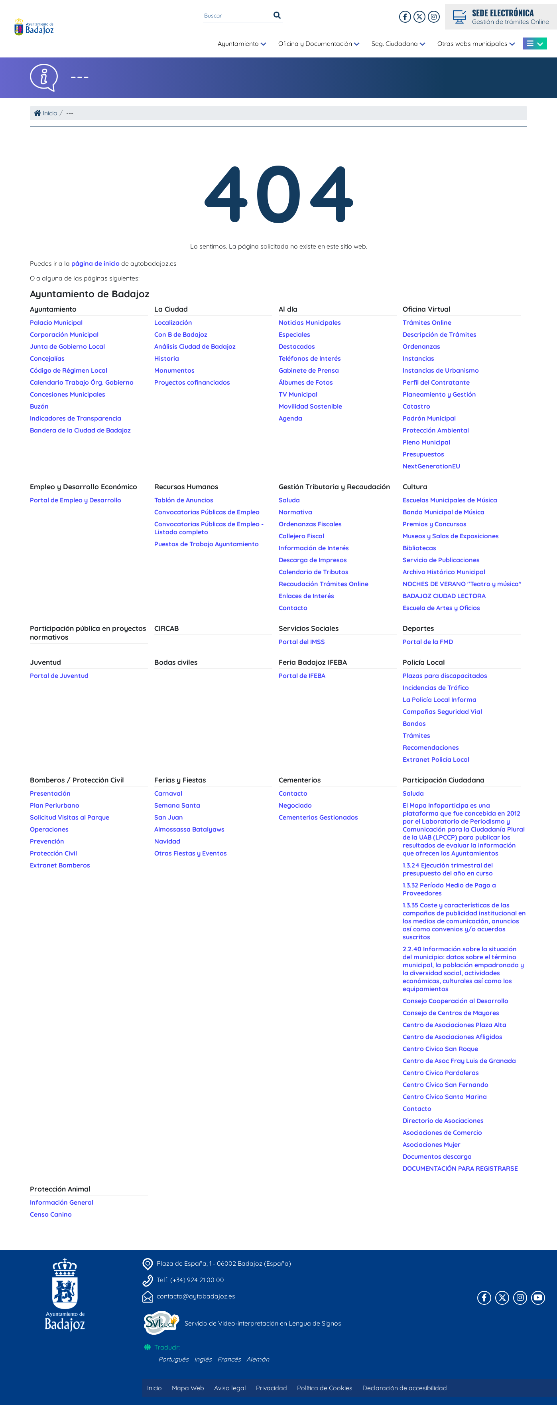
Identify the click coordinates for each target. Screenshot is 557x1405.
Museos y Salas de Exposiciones (451, 536)
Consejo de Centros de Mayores (451, 1013)
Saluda (289, 500)
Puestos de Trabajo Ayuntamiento (206, 544)
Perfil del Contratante (436, 382)
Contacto (293, 608)
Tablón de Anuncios (183, 500)
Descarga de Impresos (313, 560)
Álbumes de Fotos (306, 382)
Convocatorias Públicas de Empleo (207, 512)
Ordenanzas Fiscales (310, 524)
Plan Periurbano (54, 805)
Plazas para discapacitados (445, 676)
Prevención (47, 841)
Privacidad (271, 1388)
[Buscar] (277, 15)
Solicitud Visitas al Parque (69, 817)
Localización (173, 322)
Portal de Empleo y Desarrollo (75, 500)
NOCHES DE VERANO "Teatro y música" (462, 584)
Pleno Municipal (426, 442)
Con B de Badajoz (180, 334)
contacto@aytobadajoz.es (196, 1296)
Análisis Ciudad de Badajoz (195, 346)
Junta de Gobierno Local (67, 346)
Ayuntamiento (242, 43)
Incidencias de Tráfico (436, 688)
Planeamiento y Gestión (439, 394)
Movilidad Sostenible (310, 406)
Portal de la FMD (428, 642)
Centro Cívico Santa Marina (445, 1097)
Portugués (173, 1359)
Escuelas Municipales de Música (450, 500)
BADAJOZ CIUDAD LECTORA (444, 596)
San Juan (168, 817)
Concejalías (47, 358)
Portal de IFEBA (302, 676)
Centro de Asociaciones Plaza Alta (454, 1025)
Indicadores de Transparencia (75, 418)
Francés (229, 1359)
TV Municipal (298, 394)
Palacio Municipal (56, 322)
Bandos (414, 723)
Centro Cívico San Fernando (445, 1085)
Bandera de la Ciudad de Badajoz (80, 430)
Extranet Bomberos (60, 865)
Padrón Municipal (429, 418)
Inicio (45, 113)
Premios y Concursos (434, 524)
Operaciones (49, 829)
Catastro (416, 406)
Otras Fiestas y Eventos (190, 853)
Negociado (295, 805)
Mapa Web (188, 1388)
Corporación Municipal (64, 334)
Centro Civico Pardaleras (441, 1073)
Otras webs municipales (476, 43)
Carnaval (168, 793)
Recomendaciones (431, 747)
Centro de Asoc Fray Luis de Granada (459, 1061)
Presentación (50, 793)
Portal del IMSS (302, 642)
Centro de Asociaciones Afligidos (452, 1037)
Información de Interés (314, 548)
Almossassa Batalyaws (189, 829)
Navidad (167, 841)
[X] (419, 17)
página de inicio (95, 263)
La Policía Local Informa (439, 699)
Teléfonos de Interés (310, 358)
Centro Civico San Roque (440, 1049)
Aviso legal (230, 1388)
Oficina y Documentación (319, 43)
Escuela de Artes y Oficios (441, 608)
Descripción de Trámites (439, 334)
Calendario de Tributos (313, 572)
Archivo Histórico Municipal (444, 572)
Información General (61, 1202)
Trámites (416, 735)
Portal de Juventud (59, 676)
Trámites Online (427, 322)
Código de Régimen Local (68, 370)
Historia (166, 358)
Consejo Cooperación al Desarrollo (455, 1001)
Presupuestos (423, 454)
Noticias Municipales (310, 322)
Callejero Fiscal (301, 536)
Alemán (257, 1359)
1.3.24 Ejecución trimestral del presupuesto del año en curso (448, 869)
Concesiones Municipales (67, 394)
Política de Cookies (324, 1388)
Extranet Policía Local (436, 759)
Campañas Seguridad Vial (442, 711)
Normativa (295, 512)
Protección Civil (53, 853)
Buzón (39, 406)
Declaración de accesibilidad (404, 1388)
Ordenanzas (421, 346)
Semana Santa (177, 805)
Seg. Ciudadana (398, 43)
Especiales (294, 334)
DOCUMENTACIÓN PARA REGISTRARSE (460, 1168)
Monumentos (174, 370)
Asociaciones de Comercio (442, 1132)
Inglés (203, 1359)
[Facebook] (405, 17)
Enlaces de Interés (306, 596)
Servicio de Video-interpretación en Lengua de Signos (263, 1323)
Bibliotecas (419, 548)
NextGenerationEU (431, 466)
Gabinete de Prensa (309, 370)
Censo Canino (51, 1214)
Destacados (297, 346)
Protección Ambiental (436, 430)
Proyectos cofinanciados (192, 382)
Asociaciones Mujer (432, 1144)
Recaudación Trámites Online (323, 584)
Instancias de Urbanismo (441, 370)
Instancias (418, 358)
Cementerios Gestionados (318, 817)
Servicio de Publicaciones (441, 560)
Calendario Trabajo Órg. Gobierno (82, 382)
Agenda (290, 418)
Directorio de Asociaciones (443, 1120)
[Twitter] (434, 17)
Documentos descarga (437, 1156)
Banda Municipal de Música (443, 512)
